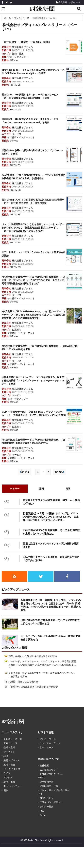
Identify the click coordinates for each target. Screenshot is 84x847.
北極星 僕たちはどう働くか (23, 681)
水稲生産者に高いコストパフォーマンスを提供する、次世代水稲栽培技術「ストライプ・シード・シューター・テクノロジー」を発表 (33, 380)
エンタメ (8, 777)
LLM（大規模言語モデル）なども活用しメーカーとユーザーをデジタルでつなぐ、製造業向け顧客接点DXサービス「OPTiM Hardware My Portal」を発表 (33, 227)
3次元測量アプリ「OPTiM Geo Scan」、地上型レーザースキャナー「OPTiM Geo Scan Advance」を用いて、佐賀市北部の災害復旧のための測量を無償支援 (33, 314)
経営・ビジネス (11, 760)
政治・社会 (9, 764)
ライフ (6, 773)
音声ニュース (46, 747)
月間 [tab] (68, 488)
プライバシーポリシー (51, 802)
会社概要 (44, 765)
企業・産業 (9, 747)
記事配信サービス (49, 786)
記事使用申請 (46, 781)
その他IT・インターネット (21, 137)
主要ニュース (10, 743)
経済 (5, 756)
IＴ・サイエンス (11, 769)
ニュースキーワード (50, 743)
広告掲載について (49, 769)
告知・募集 (18, 53)
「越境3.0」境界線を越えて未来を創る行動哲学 (33, 686)
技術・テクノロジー (17, 57)
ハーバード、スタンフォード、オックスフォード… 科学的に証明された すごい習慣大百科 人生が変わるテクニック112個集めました (42, 664)
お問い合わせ (46, 798)
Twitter (43, 815)
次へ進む (59, 471)
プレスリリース (21, 18)
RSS (42, 810)
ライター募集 (46, 806)
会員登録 (61, 2)
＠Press (14, 60)
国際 (5, 790)
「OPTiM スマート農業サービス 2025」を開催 (26, 42)
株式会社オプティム (22, 47)
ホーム (7, 18)
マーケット (9, 751)
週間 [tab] (41, 488)
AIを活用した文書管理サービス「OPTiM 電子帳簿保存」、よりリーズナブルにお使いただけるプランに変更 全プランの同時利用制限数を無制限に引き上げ (33, 280)
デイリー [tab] (15, 488)
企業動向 (16, 329)
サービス (16, 134)
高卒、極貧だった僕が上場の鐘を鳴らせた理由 (32, 656)
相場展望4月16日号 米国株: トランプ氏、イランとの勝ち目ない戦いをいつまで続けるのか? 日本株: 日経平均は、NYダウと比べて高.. (51, 517)
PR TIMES (15, 84)
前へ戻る (24, 471)
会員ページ (74, 2)
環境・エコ (9, 782)
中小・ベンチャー (12, 786)
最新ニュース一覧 (12, 739)
